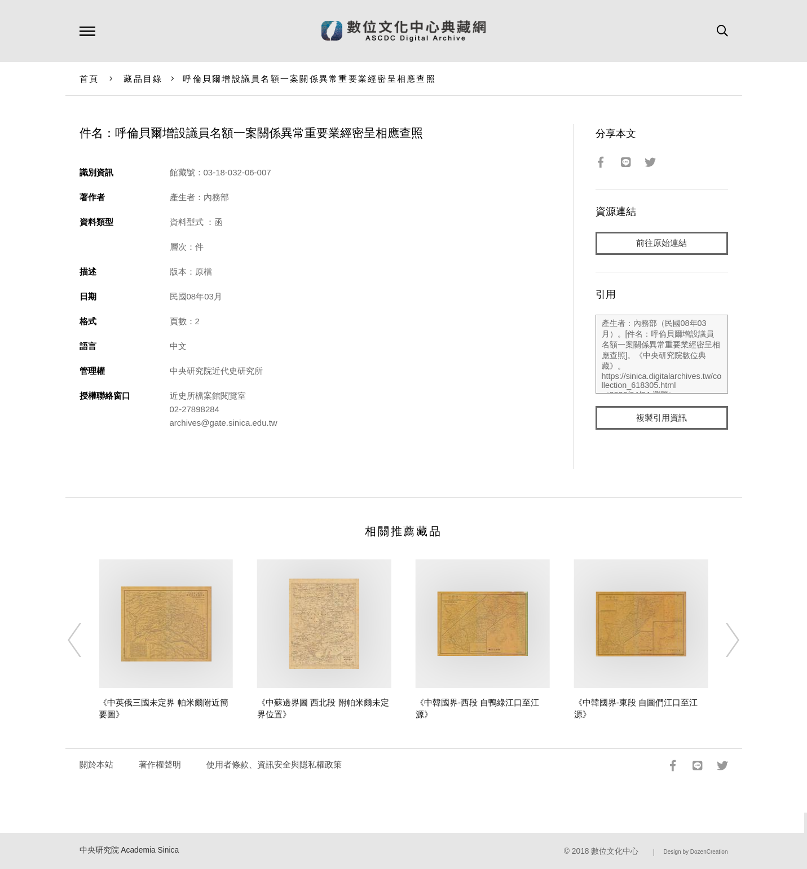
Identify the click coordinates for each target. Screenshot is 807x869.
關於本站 (96, 764)
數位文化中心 (614, 851)
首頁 (89, 78)
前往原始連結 (661, 243)
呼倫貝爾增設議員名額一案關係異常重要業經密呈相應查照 (309, 78)
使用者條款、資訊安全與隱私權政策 (274, 764)
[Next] (722, 640)
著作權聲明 (160, 764)
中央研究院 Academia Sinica (129, 850)
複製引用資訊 (661, 418)
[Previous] (84, 640)
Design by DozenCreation (696, 852)
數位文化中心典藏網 (403, 31)
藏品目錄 (143, 78)
